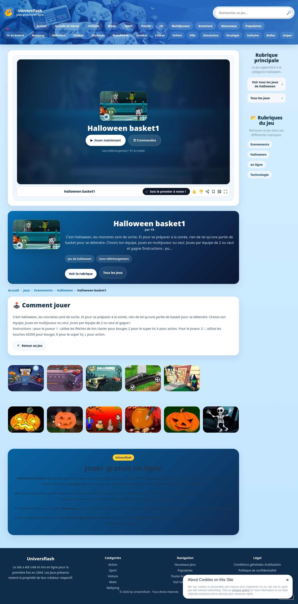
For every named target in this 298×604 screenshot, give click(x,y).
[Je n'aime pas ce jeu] (201, 192)
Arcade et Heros (67, 26)
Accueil (13, 290)
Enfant (177, 35)
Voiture (93, 26)
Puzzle (146, 26)
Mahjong (38, 35)
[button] (166, 191)
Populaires (254, 26)
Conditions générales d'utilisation (257, 564)
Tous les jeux (113, 273)
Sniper (287, 35)
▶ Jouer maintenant (105, 140)
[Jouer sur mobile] (219, 192)
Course (160, 35)
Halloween (65, 290)
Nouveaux (229, 26)
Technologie (259, 175)
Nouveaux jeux (185, 564)
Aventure (205, 26)
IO (161, 26)
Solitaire (253, 35)
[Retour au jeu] (29, 345)
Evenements (43, 290)
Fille (192, 35)
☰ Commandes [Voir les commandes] (144, 140)
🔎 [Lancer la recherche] (289, 13)
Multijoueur (181, 26)
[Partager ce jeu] (207, 192)
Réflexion (58, 35)
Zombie (78, 35)
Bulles (271, 35)
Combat (141, 35)
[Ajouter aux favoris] (213, 192)
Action (41, 26)
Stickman (98, 35)
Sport (128, 26)
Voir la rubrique (81, 274)
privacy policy (241, 590)
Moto (112, 26)
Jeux (26, 290)
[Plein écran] (225, 192)
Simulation (210, 35)
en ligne (256, 165)
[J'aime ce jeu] (194, 192)
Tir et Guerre (15, 35)
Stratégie (232, 35)
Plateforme (120, 35)
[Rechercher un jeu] (253, 13)
